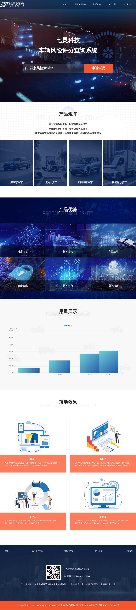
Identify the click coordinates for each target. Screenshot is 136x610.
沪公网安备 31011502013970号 (107, 605)
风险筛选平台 (37, 551)
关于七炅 (98, 551)
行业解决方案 (68, 551)
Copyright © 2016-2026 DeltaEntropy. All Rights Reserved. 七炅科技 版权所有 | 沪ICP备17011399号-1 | (56, 605)
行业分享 (129, 551)
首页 (7, 551)
